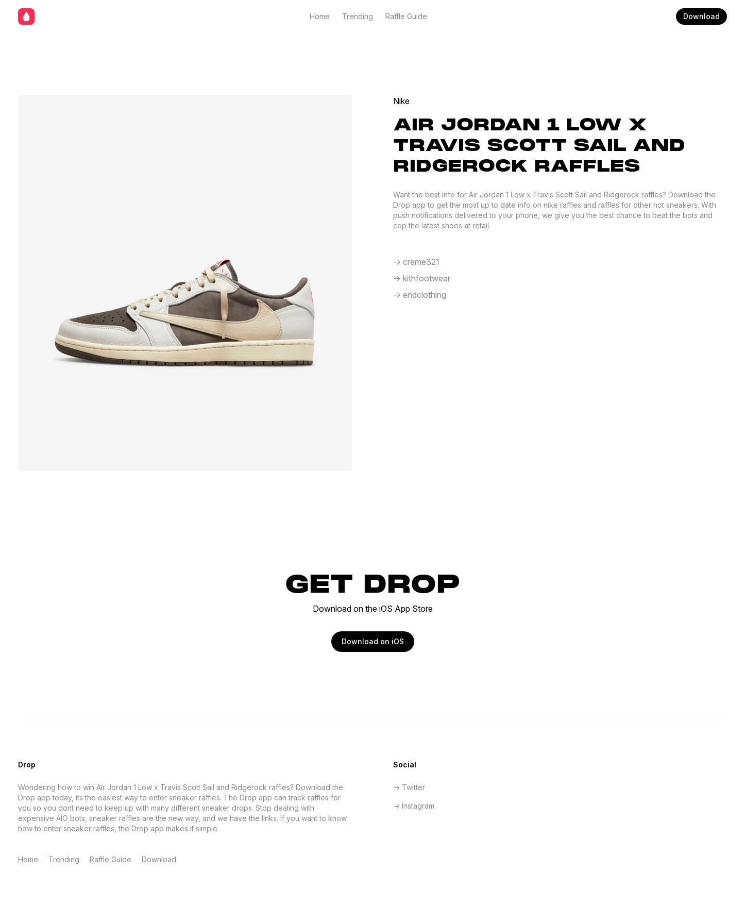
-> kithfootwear (421, 278)
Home (320, 16)
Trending (357, 16)
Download (701, 16)
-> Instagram (413, 805)
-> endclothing (419, 295)
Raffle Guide (406, 16)
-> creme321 (416, 262)
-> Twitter (409, 787)
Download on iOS (373, 641)
